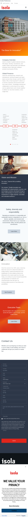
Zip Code (4, 400)
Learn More (14, 231)
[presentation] (12, 433)
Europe (16, 3)
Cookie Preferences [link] (5, 0)
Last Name (4, 368)
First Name (4, 364)
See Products (8, 292)
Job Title (4, 390)
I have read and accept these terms (11, 418)
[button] (25, 466)
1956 (15, 126)
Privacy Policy (4, 515)
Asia (12, 3)
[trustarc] (23, 515)
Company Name (5, 386)
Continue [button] (14, 510)
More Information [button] (14, 506)
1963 (24, 126)
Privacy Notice (5, 416)
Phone (4, 395)
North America (6, 3)
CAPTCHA (4, 430)
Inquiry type (5, 382)
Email (4, 373)
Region (4, 377)
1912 (5, 126)
